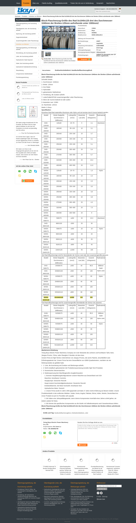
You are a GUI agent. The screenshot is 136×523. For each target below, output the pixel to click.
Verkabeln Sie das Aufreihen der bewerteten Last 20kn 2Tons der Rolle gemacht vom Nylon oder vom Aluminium (81, 511)
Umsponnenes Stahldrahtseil (24, 74)
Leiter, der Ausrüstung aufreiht (24, 56)
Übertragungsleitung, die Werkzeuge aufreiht (26, 48)
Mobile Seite (101, 499)
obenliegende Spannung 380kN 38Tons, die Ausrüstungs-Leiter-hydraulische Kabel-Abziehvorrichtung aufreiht (29, 503)
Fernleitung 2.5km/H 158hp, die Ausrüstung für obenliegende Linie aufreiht (27, 491)
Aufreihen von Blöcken (35, 16)
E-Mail (99, 496)
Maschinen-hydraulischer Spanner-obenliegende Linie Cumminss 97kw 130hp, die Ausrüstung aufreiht (54, 498)
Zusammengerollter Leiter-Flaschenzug (27, 41)
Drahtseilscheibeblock (78, 413)
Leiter (86, 413)
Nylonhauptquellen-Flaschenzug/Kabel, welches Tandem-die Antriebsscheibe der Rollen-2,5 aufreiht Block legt (65, 471)
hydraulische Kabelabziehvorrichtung (26, 67)
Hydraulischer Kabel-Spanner (24, 60)
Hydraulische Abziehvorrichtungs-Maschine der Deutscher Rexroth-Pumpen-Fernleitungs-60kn (27, 509)
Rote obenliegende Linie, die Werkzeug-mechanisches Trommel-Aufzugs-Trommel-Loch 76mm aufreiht (82, 498)
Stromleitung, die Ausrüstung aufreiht (26, 53)
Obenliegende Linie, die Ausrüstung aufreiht (26, 29)
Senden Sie (102, 489)
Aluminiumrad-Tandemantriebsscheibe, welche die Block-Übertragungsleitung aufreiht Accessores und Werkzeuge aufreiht (81, 471)
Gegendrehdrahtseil (21, 37)
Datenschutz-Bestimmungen (25, 519)
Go (119, 11)
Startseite (17, 16)
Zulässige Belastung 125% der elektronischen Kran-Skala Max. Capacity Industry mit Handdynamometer (80, 492)
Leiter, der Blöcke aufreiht (28, 98)
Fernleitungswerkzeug (22, 77)
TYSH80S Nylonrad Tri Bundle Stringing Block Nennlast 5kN (49, 468)
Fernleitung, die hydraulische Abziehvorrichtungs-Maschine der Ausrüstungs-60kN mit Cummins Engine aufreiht (29, 497)
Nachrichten (110, 3)
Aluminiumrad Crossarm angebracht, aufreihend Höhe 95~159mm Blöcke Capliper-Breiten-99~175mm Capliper (113, 471)
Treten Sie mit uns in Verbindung (82, 3)
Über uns (35, 3)
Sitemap (104, 496)
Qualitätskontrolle (61, 3)
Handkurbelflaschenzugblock (63, 413)
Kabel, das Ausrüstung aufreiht (24, 63)
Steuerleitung (20, 70)
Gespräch (99, 3)
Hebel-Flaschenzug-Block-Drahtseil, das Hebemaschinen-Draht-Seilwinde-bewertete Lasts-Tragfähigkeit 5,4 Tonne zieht (82, 504)
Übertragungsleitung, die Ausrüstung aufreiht (26, 24)
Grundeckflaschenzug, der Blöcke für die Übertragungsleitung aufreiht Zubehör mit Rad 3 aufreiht (97, 470)
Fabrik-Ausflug (47, 3)
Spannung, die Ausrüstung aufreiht (26, 34)
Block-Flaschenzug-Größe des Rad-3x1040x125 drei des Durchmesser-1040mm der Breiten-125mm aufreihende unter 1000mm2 (60, 60)
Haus (18, 3)
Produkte (26, 3)
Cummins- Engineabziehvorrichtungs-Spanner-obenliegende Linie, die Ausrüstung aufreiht (54, 503)
